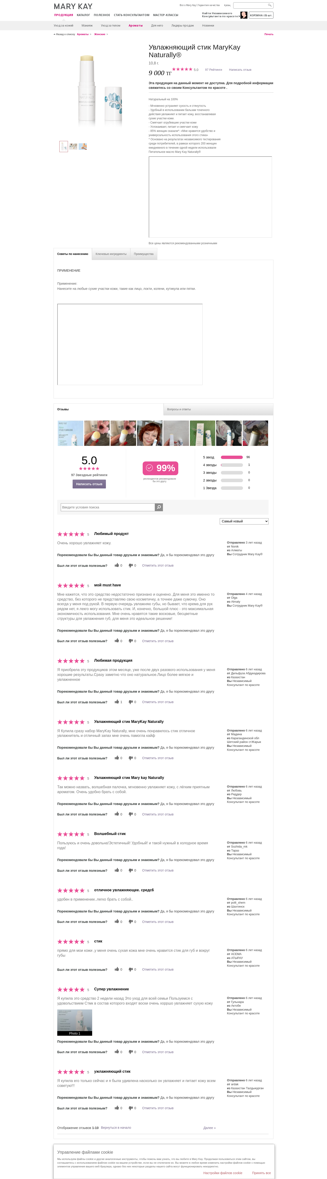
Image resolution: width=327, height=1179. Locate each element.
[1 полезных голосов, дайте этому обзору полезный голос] (118, 702)
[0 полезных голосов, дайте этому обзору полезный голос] (118, 565)
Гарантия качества (209, 5)
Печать (269, 34)
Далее (209, 1128)
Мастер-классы (165, 15)
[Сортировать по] (244, 521)
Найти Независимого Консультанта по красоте (220, 15)
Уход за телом (110, 25)
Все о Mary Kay (188, 5)
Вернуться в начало (116, 1127)
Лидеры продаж (183, 25)
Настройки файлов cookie (223, 1173)
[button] (74, 1022)
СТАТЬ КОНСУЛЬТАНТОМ (131, 15)
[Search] (253, 5)
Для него (157, 25)
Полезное (102, 15)
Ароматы (136, 25)
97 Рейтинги (213, 69)
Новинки (208, 25)
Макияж (87, 25)
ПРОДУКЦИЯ (63, 15)
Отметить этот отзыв (158, 565)
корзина (261, 15)
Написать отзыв (240, 69)
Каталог (83, 15)
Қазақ (227, 5)
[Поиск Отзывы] (159, 507)
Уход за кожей (63, 25)
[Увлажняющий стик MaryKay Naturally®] (99, 89)
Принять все (261, 1173)
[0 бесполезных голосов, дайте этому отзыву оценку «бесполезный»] (132, 565)
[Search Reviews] (112, 507)
